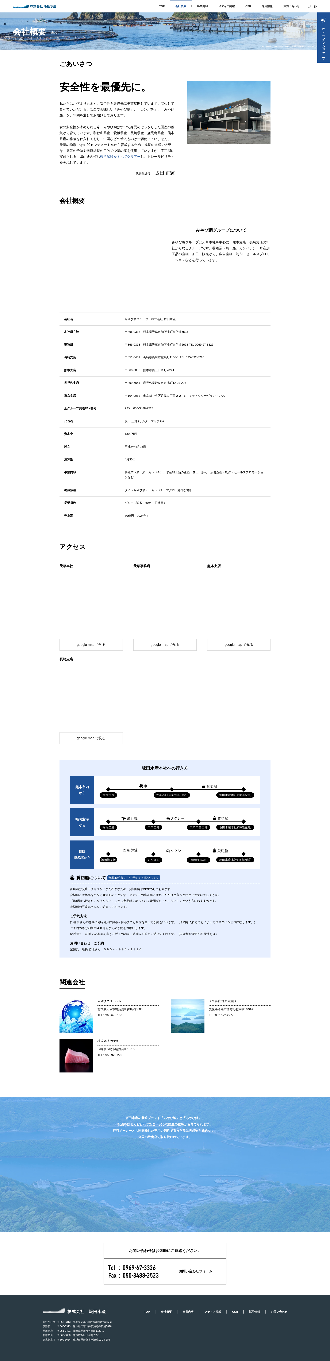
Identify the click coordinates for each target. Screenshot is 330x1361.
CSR (248, 6)
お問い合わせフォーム (195, 1271)
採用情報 (267, 6)
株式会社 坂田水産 (35, 6)
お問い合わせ (291, 6)
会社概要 (166, 1311)
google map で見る (91, 644)
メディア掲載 (226, 6)
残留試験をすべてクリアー (120, 156)
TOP (162, 6)
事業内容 (202, 6)
